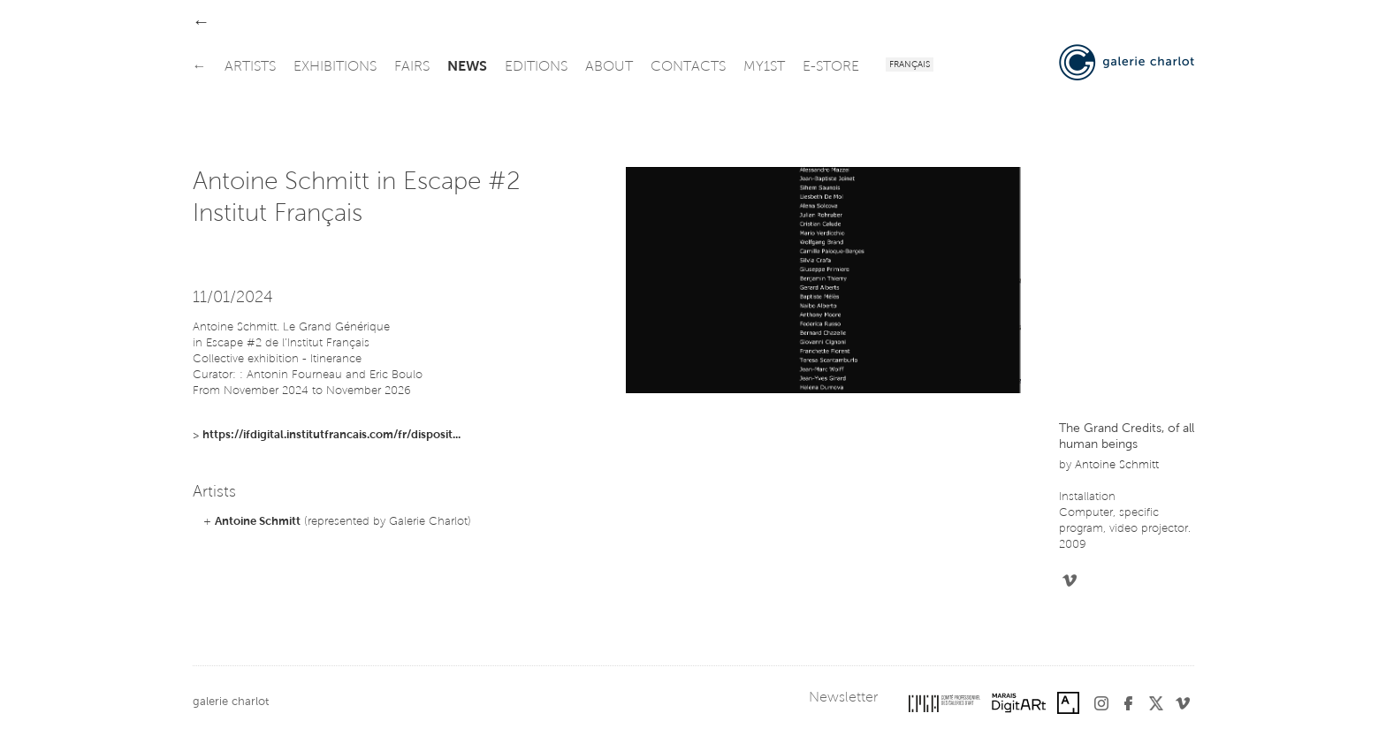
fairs (412, 67)
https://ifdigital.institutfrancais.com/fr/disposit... (331, 435)
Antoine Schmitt (258, 521)
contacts (688, 67)
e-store (831, 67)
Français (909, 65)
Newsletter (843, 698)
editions (536, 67)
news (467, 67)
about (609, 67)
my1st (764, 67)
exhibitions (335, 67)
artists (250, 67)
